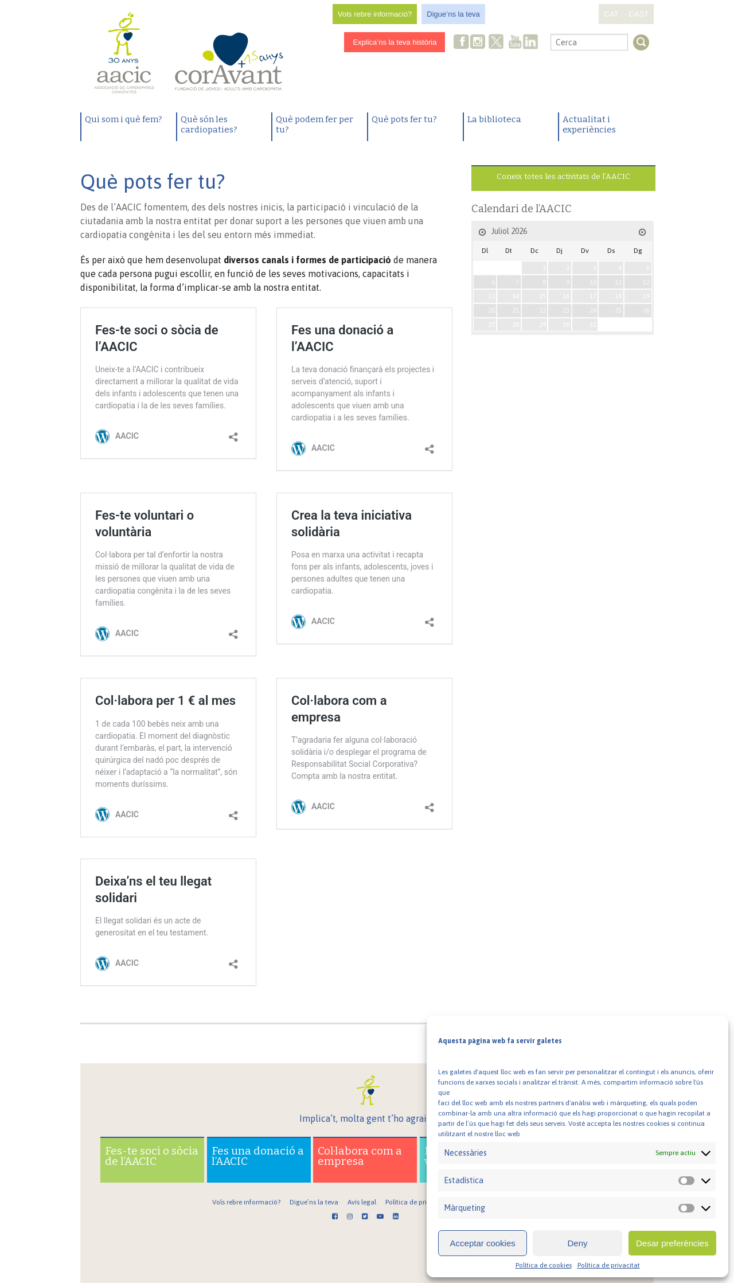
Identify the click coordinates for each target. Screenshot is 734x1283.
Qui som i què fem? (123, 119)
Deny (577, 1243)
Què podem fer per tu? (314, 124)
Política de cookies (544, 1265)
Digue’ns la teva (453, 14)
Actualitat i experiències (589, 124)
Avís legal (362, 1202)
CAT (611, 14)
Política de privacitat (608, 1265)
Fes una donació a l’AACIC (258, 1156)
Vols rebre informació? (375, 14)
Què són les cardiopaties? (209, 124)
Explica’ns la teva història (394, 42)
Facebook (461, 43)
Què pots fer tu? (404, 119)
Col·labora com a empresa (360, 1156)
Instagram (478, 43)
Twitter (496, 43)
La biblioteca (494, 119)
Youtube (515, 43)
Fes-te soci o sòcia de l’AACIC (151, 1156)
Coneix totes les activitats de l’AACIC (563, 176)
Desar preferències (672, 1243)
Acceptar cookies (483, 1243)
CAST (638, 14)
